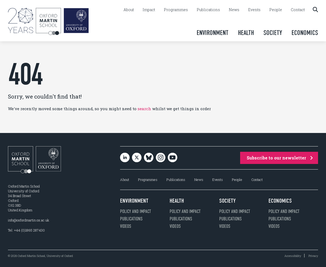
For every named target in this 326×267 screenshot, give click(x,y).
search (144, 108)
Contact (298, 10)
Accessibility (292, 256)
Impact (149, 10)
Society (272, 33)
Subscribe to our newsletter (280, 158)
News (234, 10)
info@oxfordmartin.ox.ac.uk (28, 220)
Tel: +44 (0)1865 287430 (26, 230)
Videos (125, 226)
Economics (305, 33)
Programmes (176, 10)
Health (246, 33)
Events (254, 10)
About (129, 10)
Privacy (313, 256)
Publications (208, 10)
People (275, 10)
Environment (212, 33)
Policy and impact (135, 211)
